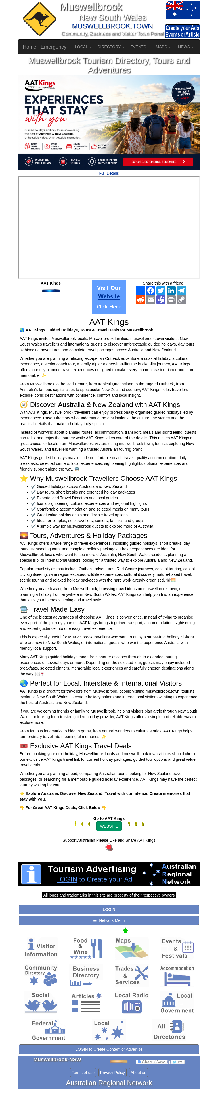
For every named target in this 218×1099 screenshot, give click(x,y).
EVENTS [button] (140, 47)
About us (138, 1072)
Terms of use (83, 1072)
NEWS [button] (186, 47)
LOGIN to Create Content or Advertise (109, 1049)
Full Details (109, 173)
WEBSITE (109, 826)
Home (29, 47)
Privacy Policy (112, 1072)
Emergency (53, 47)
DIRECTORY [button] (111, 47)
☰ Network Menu (109, 920)
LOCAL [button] (83, 47)
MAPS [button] (163, 47)
